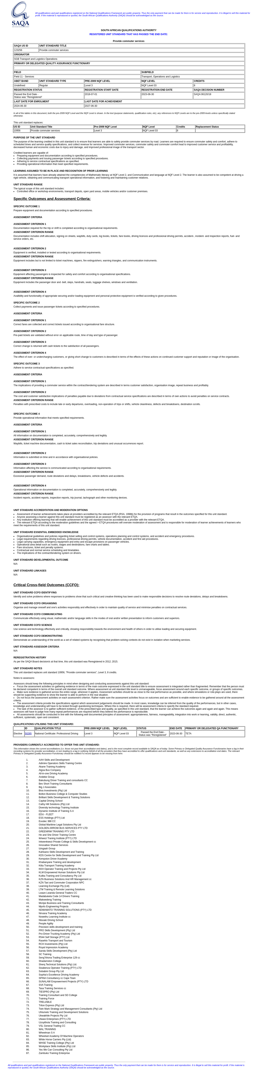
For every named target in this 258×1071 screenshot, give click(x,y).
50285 (28, 733)
